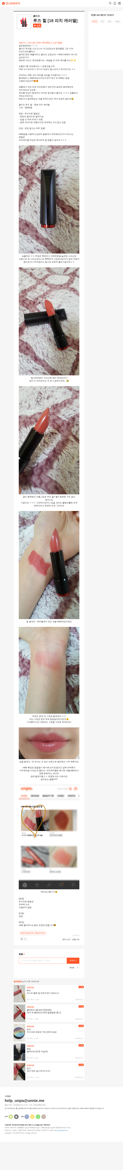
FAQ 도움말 (35, 1125)
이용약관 (8, 1125)
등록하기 (73, 961)
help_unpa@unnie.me (61, 1130)
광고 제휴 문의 (45, 1125)
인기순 (74, 968)
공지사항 (27, 1125)
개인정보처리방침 (18, 1125)
